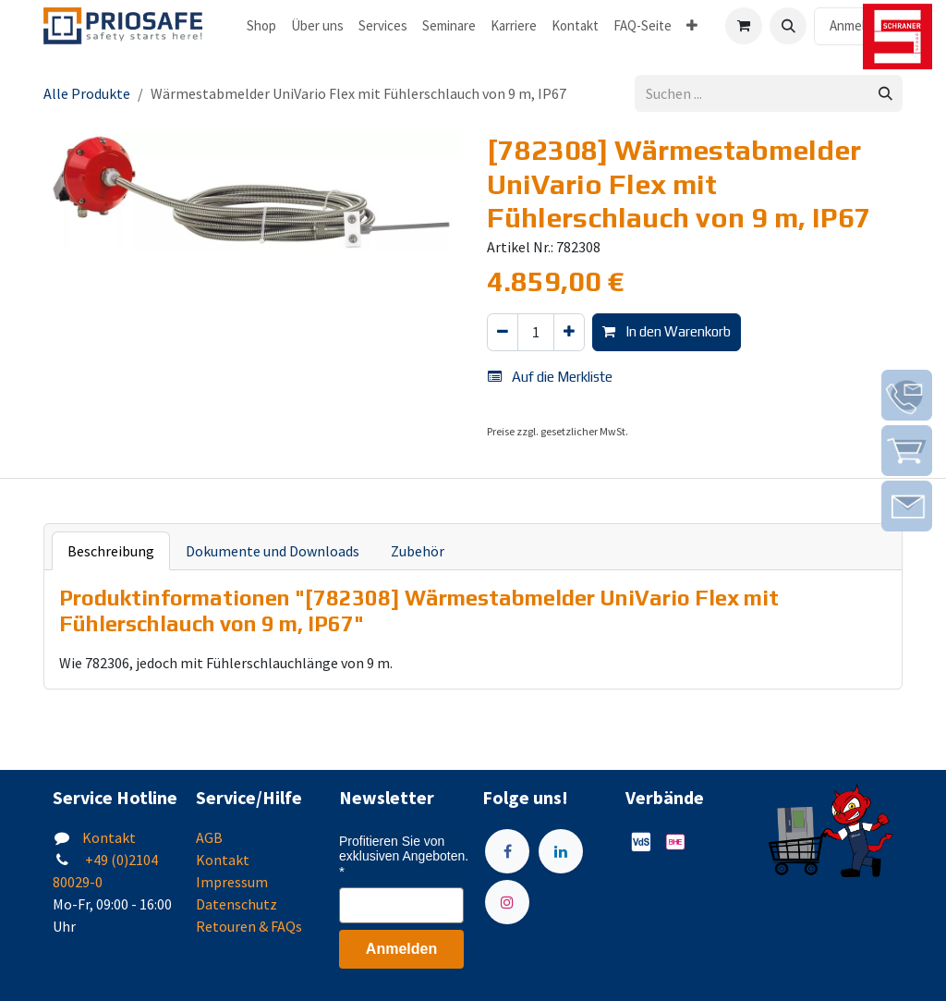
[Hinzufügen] (569, 332)
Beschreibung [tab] (110, 551)
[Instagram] (507, 902)
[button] (788, 25)
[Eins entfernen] (502, 332)
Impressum (232, 882)
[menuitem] (261, 26)
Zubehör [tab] (417, 551)
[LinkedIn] (561, 851)
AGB (209, 837)
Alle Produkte (86, 93)
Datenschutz (236, 904)
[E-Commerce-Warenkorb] (743, 25)
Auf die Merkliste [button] (550, 377)
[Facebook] (507, 851)
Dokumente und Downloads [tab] (272, 551)
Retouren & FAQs (249, 926)
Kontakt (109, 837)
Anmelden (858, 25)
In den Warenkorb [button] (666, 331)
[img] (906, 395)
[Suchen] (885, 94)
